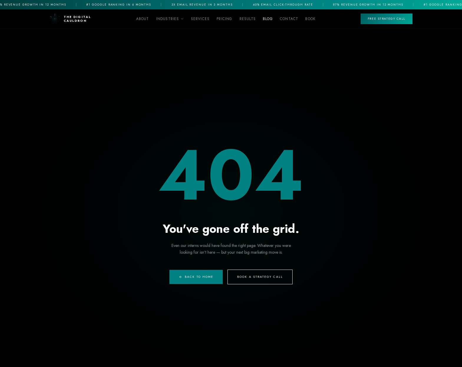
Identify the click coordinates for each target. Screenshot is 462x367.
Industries (170, 18)
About (142, 18)
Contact (289, 18)
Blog (268, 18)
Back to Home (196, 277)
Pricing (224, 18)
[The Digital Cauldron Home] (70, 19)
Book (310, 18)
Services (200, 18)
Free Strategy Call (386, 18)
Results (248, 18)
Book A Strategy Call (260, 277)
